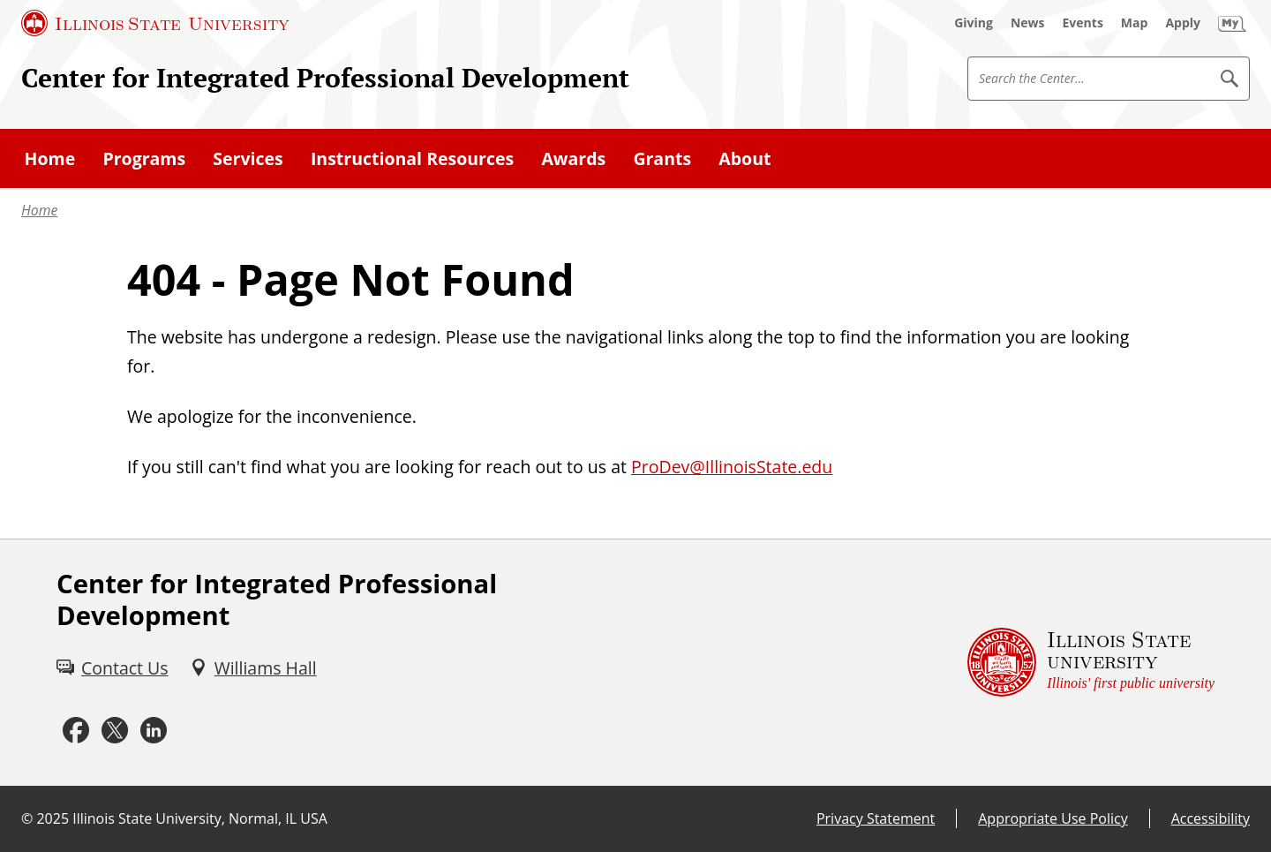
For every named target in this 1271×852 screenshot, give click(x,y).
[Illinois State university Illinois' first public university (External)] (1091, 663)
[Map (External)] (1134, 23)
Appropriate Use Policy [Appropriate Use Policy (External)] (1052, 818)
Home (39, 210)
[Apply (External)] (1183, 23)
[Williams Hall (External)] (253, 667)
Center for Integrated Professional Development (325, 77)
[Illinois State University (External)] (155, 23)
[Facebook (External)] (75, 731)
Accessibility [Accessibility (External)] (1210, 818)
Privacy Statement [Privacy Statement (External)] (875, 818)
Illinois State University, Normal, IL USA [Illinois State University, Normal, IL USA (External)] (199, 818)
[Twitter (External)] (114, 731)
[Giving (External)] (973, 23)
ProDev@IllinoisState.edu (731, 467)
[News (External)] (1028, 23)
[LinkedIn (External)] (153, 731)
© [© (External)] (27, 818)
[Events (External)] (1083, 23)
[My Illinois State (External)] (1232, 23)
